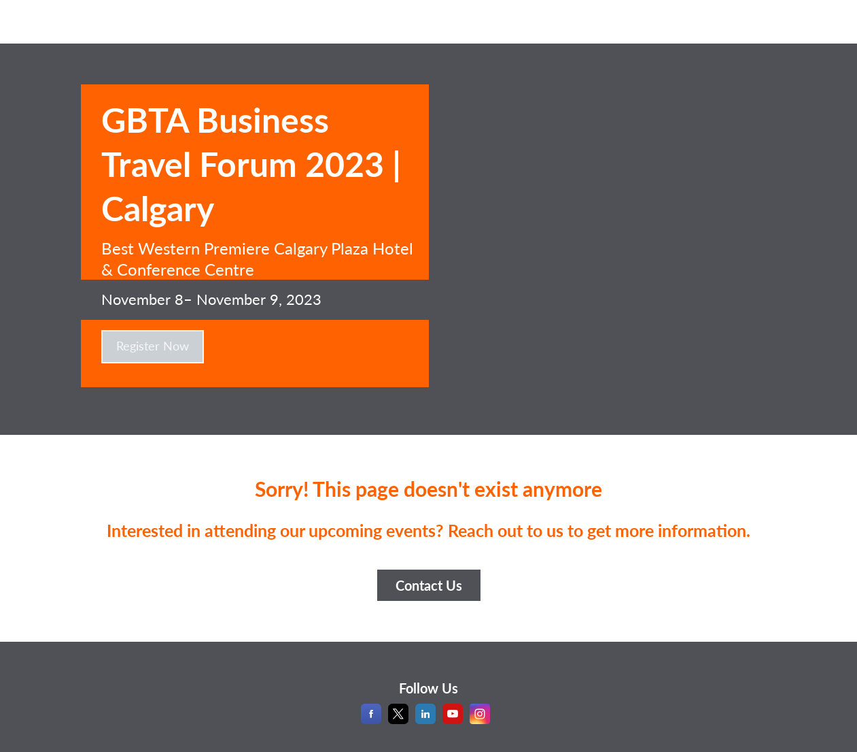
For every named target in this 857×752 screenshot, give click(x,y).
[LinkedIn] (425, 719)
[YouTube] (452, 719)
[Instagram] (480, 719)
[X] (398, 719)
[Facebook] (371, 719)
